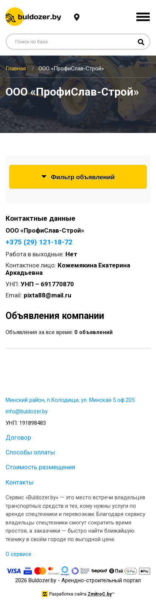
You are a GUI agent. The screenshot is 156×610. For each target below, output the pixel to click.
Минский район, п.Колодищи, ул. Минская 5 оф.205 (70, 400)
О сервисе (18, 554)
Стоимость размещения (40, 467)
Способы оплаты (30, 452)
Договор (18, 437)
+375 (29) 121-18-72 (39, 242)
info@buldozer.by (27, 411)
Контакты (20, 482)
